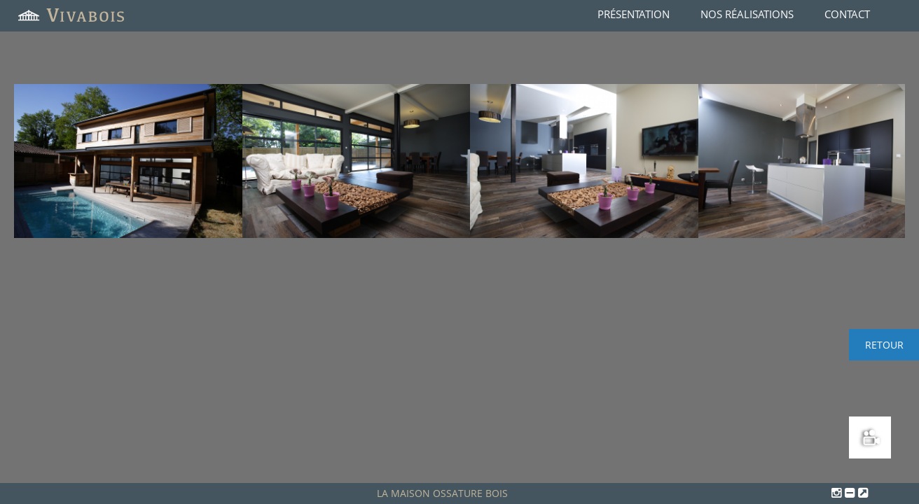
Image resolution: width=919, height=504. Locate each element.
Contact (847, 14)
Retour (884, 344)
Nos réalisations (747, 14)
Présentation (633, 14)
